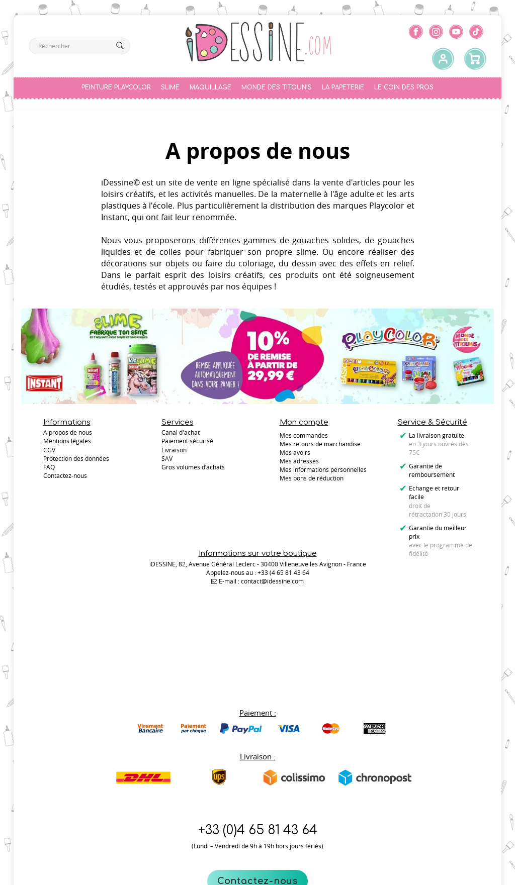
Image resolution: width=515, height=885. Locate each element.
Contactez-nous (257, 824)
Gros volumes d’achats (193, 469)
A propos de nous (67, 435)
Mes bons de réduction (312, 478)
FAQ (49, 469)
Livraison (174, 452)
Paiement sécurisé (187, 444)
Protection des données (76, 461)
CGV (49, 452)
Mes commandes (304, 435)
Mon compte (304, 422)
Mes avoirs (295, 452)
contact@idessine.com (272, 621)
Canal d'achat (180, 435)
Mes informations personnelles (323, 469)
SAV (167, 461)
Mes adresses (299, 461)
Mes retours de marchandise (320, 444)
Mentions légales (67, 444)
